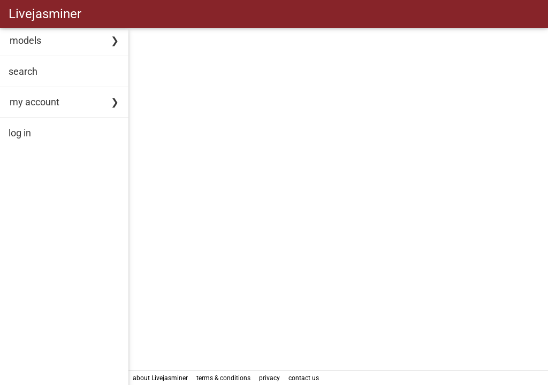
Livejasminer (45, 13)
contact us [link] (303, 378)
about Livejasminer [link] (160, 378)
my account (34, 101)
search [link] (23, 71)
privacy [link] (269, 378)
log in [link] (20, 132)
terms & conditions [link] (223, 378)
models (25, 40)
